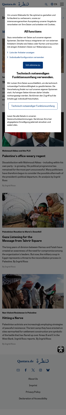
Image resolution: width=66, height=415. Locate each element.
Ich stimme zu (33, 65)
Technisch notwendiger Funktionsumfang (33, 105)
